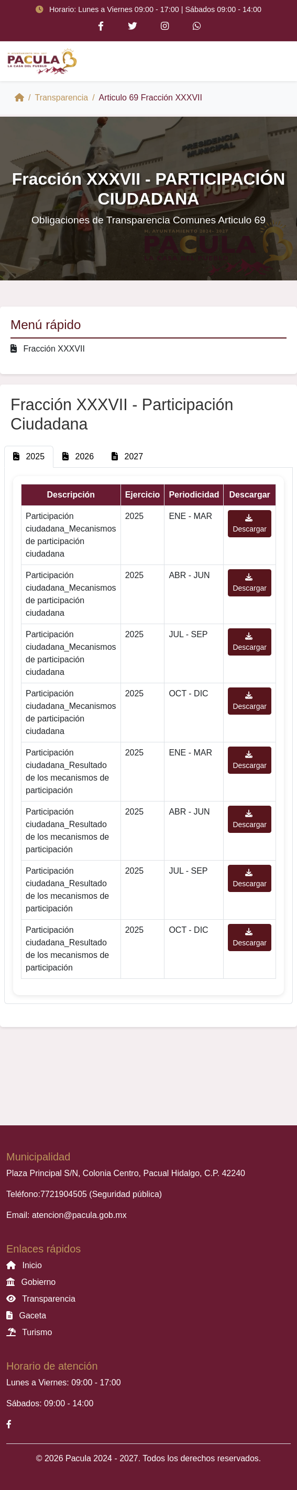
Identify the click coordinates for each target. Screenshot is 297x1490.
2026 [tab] (78, 456)
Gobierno (31, 1282)
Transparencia (61, 97)
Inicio (24, 1265)
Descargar (250, 523)
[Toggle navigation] (276, 61)
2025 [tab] (29, 456)
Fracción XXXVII (47, 348)
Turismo (29, 1332)
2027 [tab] (127, 456)
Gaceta (26, 1315)
